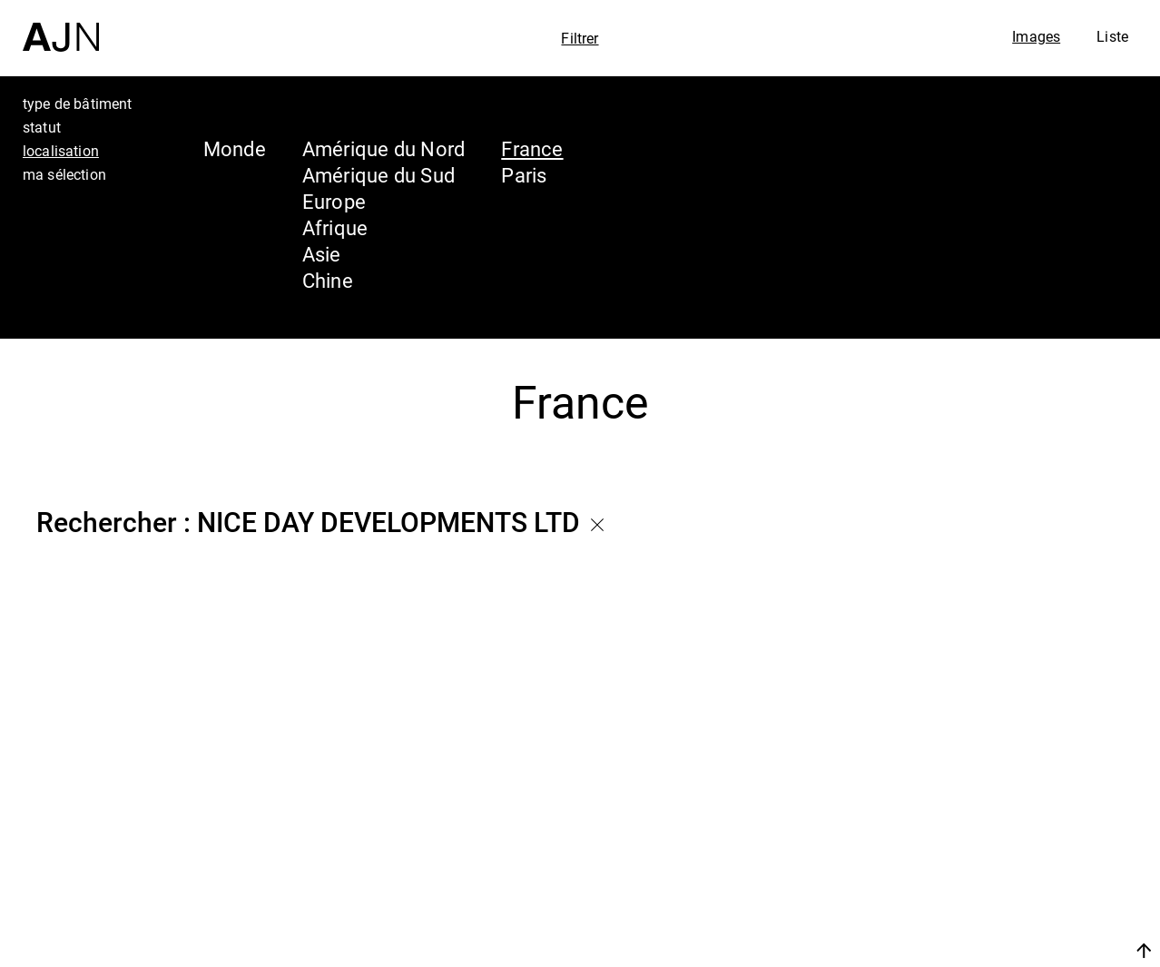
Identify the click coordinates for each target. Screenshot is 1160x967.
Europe (334, 201)
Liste (1112, 36)
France (532, 148)
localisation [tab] (61, 151)
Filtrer (579, 38)
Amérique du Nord (384, 148)
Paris (523, 175)
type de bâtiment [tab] (78, 103)
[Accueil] (61, 26)
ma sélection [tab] (64, 174)
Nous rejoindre (972, 950)
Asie (321, 254)
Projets (972, 871)
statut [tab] (42, 127)
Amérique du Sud (378, 175)
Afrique (335, 227)
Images (1036, 36)
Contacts (984, 905)
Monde (234, 148)
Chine (327, 280)
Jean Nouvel (1005, 801)
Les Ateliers (1001, 836)
